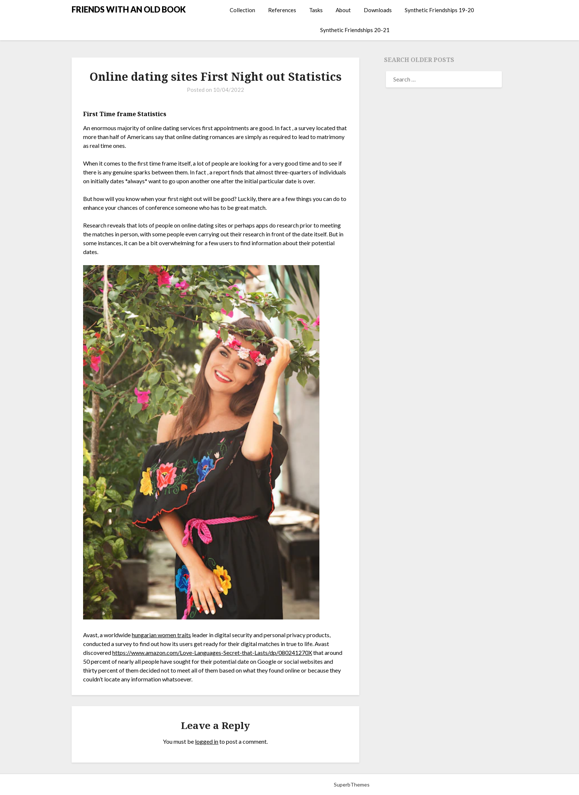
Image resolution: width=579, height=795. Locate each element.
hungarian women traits (161, 634)
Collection (242, 10)
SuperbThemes (352, 784)
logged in (206, 741)
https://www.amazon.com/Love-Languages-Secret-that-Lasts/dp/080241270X (212, 652)
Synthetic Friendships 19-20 (439, 10)
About (343, 10)
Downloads (378, 10)
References (282, 10)
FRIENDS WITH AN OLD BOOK (129, 9)
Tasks (316, 10)
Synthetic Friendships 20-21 (355, 30)
